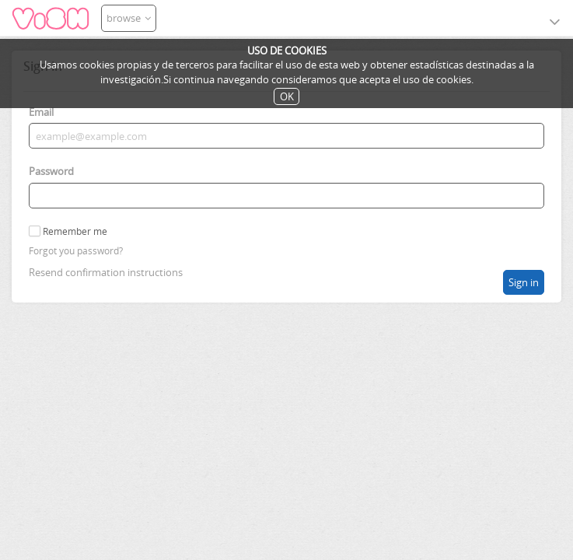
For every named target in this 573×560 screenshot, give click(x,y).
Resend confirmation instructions (106, 272)
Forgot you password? (76, 250)
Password (51, 171)
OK (287, 96)
